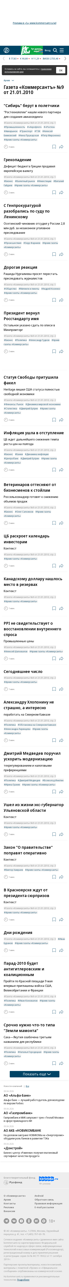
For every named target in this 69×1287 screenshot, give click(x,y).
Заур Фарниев (32, 243)
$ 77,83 (13, 58)
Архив (7, 1199)
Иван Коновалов (28, 1000)
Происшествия (13, 243)
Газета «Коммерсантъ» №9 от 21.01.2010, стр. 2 (31, 335)
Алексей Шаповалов (16, 651)
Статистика (11, 408)
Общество (11, 288)
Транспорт (26, 131)
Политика (22, 340)
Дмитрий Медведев (29, 780)
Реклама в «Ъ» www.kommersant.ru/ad (34, 23)
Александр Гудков (39, 340)
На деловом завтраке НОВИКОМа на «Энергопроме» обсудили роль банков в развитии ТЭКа (34, 1136)
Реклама (9, 1207)
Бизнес (9, 181)
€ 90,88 (24, 58)
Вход (48, 50)
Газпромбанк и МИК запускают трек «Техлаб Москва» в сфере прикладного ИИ (34, 1119)
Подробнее (23, 1279)
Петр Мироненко (52, 135)
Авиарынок (11, 131)
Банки (20, 454)
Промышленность (15, 127)
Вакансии (9, 1211)
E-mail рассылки (44, 1207)
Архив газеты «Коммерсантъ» (21, 139)
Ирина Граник (13, 784)
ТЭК (38, 131)
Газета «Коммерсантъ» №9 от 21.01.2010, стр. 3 (31, 720)
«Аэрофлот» (35, 127)
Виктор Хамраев (14, 869)
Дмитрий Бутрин (29, 408)
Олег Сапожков (25, 511)
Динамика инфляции (37, 454)
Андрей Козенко (51, 288)
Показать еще (37, 1074)
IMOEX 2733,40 (50, 58)
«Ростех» (50, 127)
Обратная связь (44, 1199)
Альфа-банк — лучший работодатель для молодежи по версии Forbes (34, 1101)
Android (39, 1195)
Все (27, 1086)
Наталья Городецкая (30, 1052)
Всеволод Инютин (53, 780)
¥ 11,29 (35, 58)
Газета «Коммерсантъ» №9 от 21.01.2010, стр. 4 (31, 996)
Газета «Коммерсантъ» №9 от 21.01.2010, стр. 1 (31, 122)
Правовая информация (48, 1203)
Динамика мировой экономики (44, 404)
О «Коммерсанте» (15, 1195)
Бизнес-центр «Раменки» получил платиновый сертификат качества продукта (31, 1154)
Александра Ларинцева (18, 729)
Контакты (10, 1203)
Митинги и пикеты (29, 288)
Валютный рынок (26, 181)
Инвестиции (45, 181)
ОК (61, 70)
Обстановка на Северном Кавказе (37, 724)
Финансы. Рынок (14, 404)
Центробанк (12, 458)
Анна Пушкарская (29, 135)
